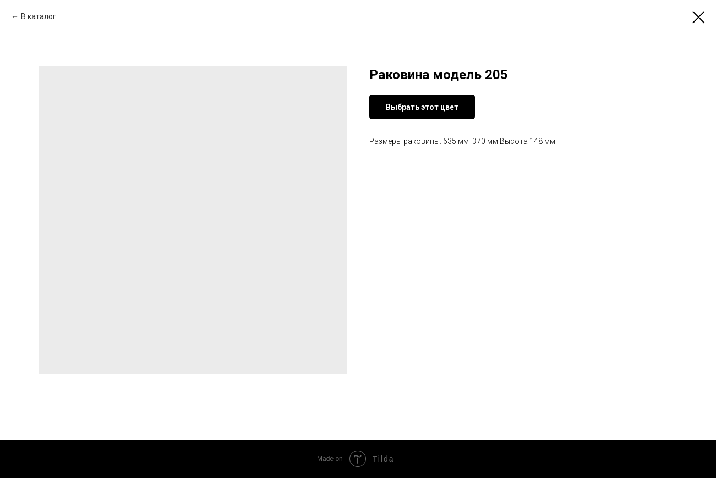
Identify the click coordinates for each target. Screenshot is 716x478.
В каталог (38, 16)
